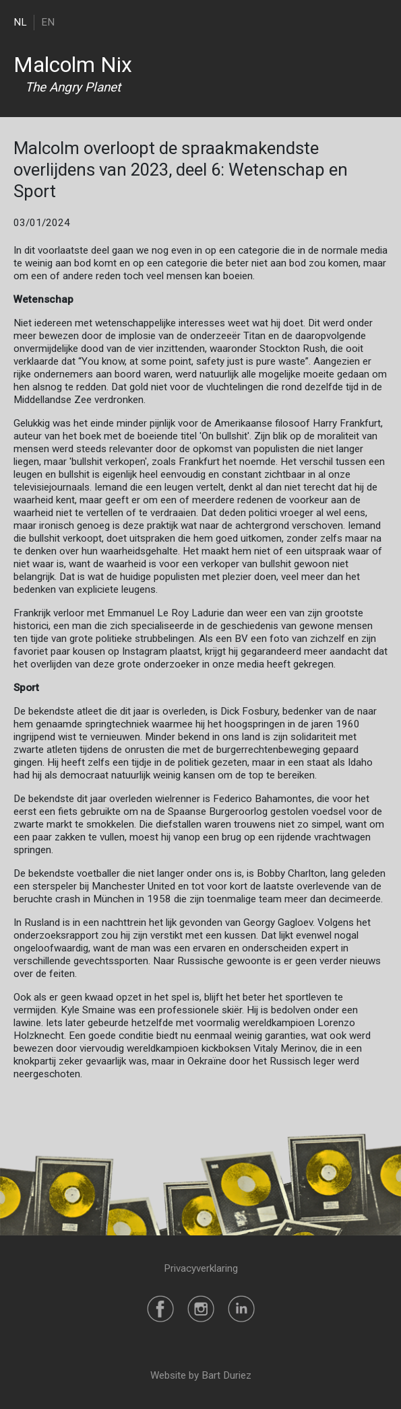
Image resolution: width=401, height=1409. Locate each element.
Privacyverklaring (201, 1268)
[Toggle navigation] (379, 21)
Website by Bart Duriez (200, 1375)
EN (48, 22)
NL (20, 22)
